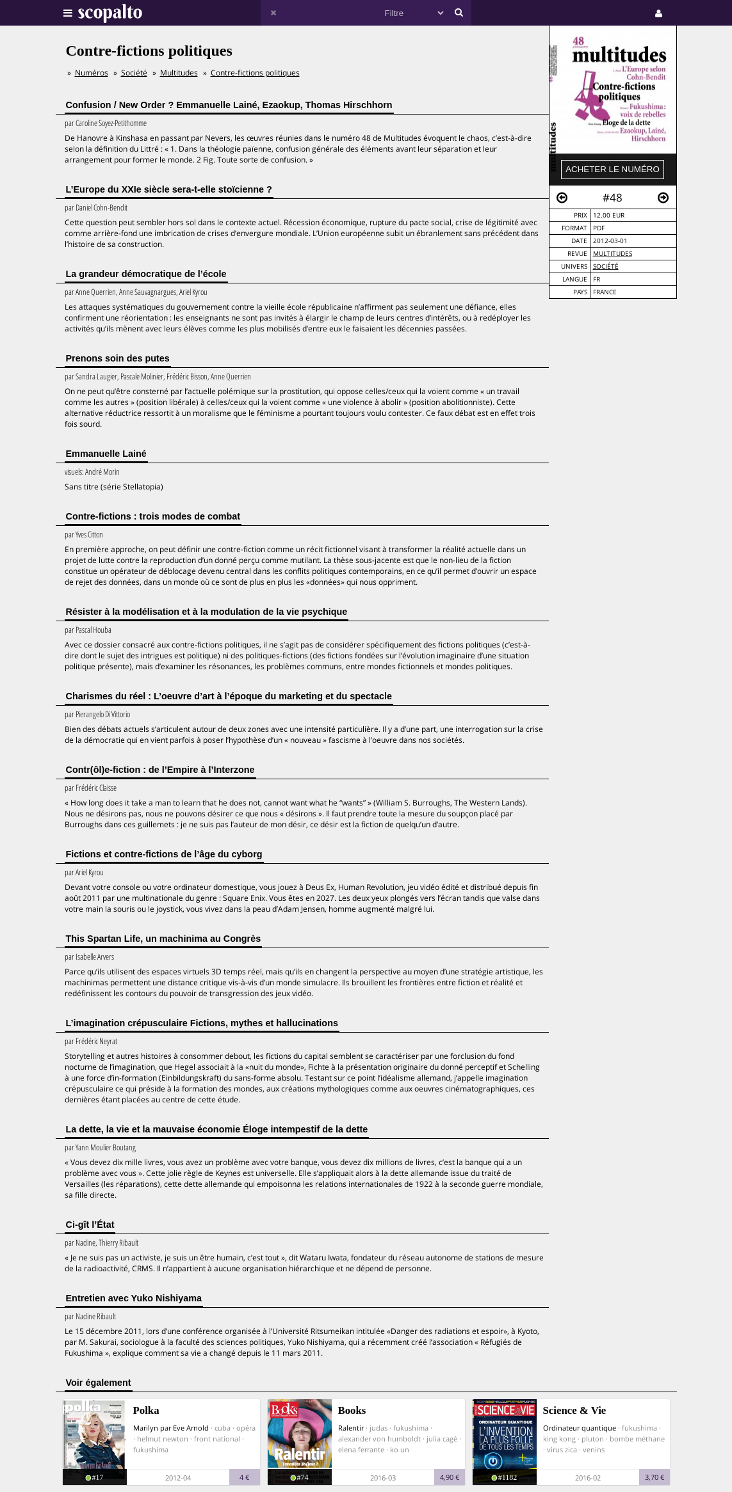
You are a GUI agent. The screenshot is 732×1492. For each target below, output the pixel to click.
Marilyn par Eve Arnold (171, 1427)
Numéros (91, 72)
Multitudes (612, 254)
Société (606, 266)
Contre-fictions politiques (255, 72)
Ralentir (351, 1427)
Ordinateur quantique (579, 1427)
